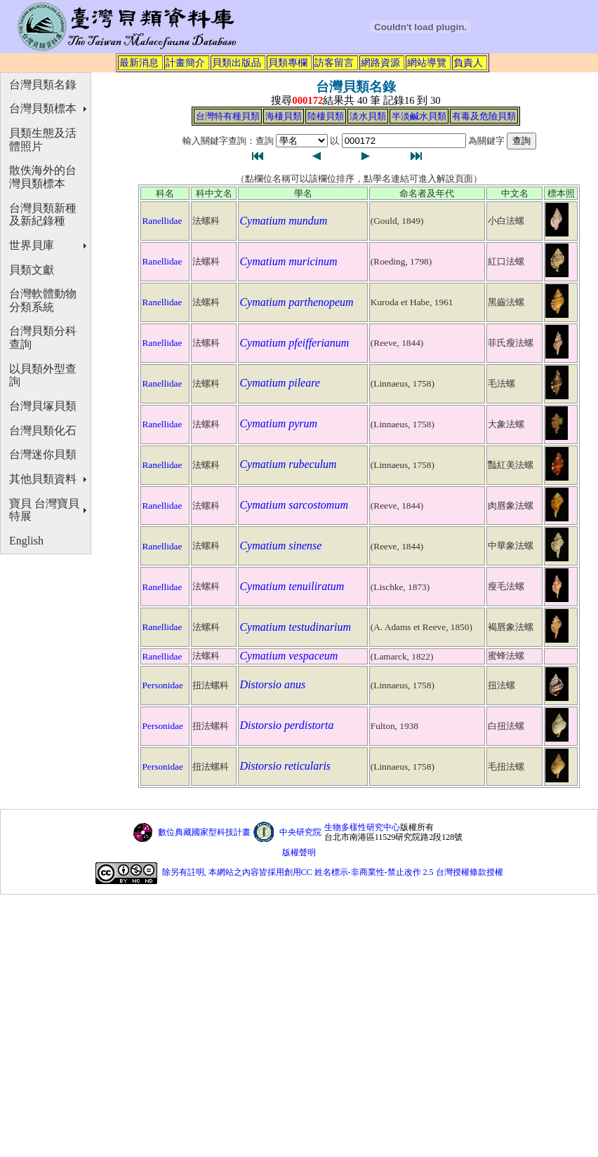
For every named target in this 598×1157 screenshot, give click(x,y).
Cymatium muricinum (288, 261)
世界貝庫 (31, 245)
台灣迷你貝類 (43, 454)
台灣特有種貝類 (228, 116)
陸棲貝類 (325, 116)
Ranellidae (162, 220)
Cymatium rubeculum (287, 464)
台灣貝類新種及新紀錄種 (43, 214)
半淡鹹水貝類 (419, 116)
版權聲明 (299, 852)
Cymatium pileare (279, 383)
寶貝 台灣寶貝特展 (44, 510)
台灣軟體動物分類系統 (43, 300)
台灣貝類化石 (43, 430)
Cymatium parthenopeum (296, 302)
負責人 (468, 62)
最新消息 (139, 62)
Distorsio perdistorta (286, 725)
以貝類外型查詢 (43, 375)
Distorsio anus (272, 684)
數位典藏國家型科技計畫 (204, 832)
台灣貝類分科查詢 (43, 337)
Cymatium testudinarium (295, 627)
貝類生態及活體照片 (43, 139)
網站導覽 (426, 62)
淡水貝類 (368, 116)
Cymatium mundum (283, 221)
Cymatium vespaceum (288, 656)
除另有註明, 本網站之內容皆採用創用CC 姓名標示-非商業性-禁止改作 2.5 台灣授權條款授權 (332, 873)
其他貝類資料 (43, 479)
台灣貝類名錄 (43, 85)
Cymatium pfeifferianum (294, 343)
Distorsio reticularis (285, 766)
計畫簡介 (185, 62)
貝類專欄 (287, 62)
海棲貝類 (283, 116)
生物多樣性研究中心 (362, 827)
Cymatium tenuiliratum (291, 586)
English (26, 541)
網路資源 (380, 62)
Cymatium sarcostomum (293, 505)
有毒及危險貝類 (484, 116)
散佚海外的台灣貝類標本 (43, 176)
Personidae (162, 685)
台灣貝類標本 (43, 108)
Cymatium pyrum (278, 423)
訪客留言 (334, 62)
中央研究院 (300, 832)
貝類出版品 (236, 62)
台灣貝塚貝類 (43, 406)
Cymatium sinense (280, 545)
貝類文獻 (31, 270)
